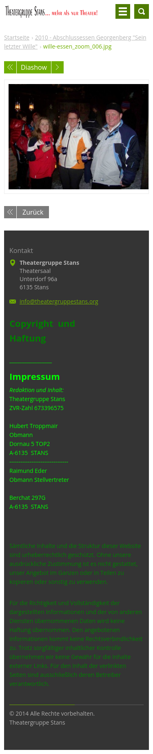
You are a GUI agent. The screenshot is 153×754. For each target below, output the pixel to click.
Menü (123, 11)
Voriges (10, 67)
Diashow (34, 67)
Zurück (32, 212)
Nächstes (57, 67)
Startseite (16, 37)
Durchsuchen (141, 11)
